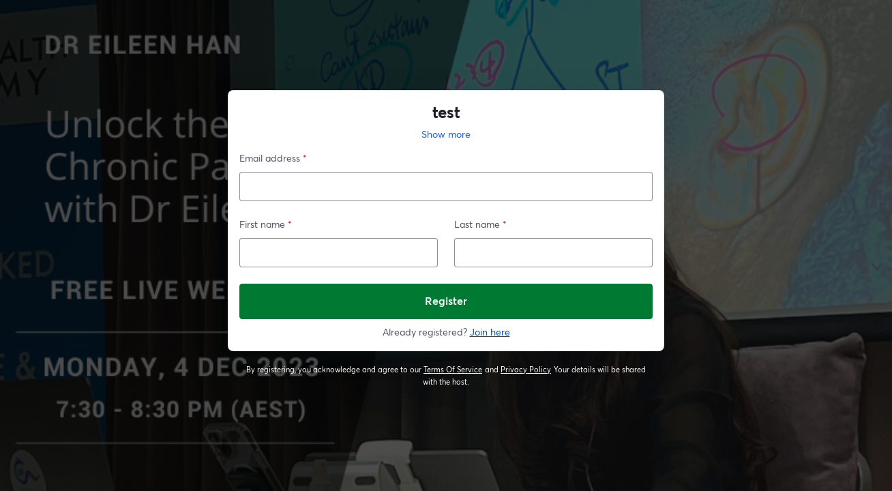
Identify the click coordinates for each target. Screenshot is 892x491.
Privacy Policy (526, 369)
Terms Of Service (453, 369)
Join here (490, 331)
